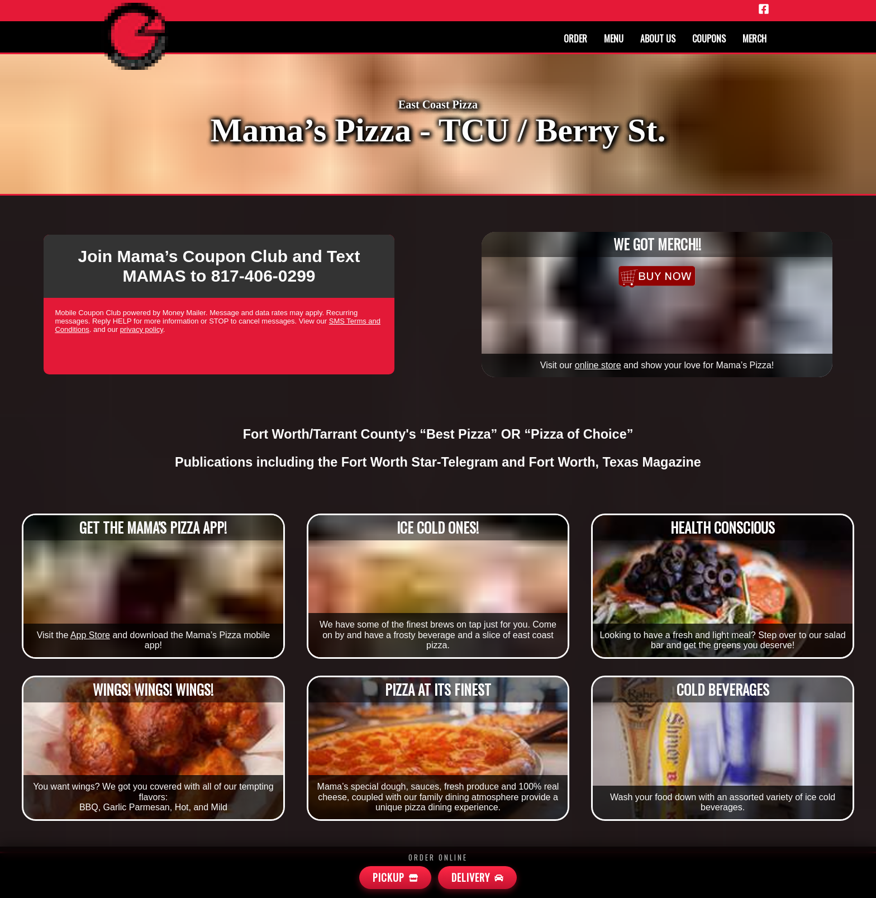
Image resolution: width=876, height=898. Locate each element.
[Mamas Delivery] (477, 877)
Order (575, 38)
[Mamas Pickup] (395, 877)
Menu (613, 38)
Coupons (709, 38)
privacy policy (141, 329)
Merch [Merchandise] (754, 38)
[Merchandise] (657, 276)
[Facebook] (764, 9)
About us (657, 38)
